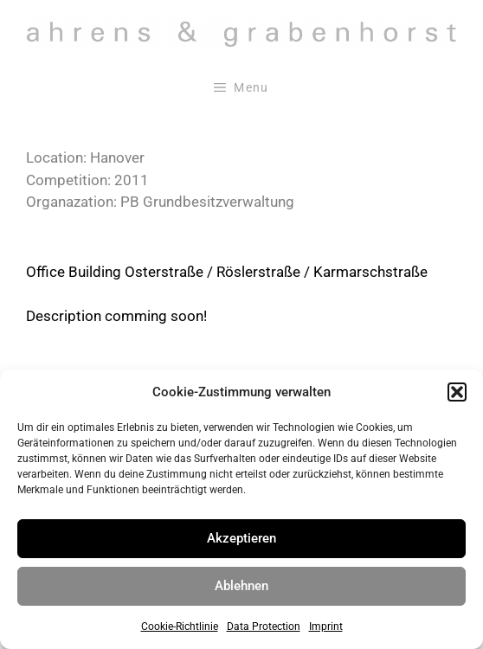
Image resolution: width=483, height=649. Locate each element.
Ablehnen (241, 586)
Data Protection (263, 626)
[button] (457, 392)
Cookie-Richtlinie (179, 626)
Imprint (326, 626)
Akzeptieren (241, 538)
